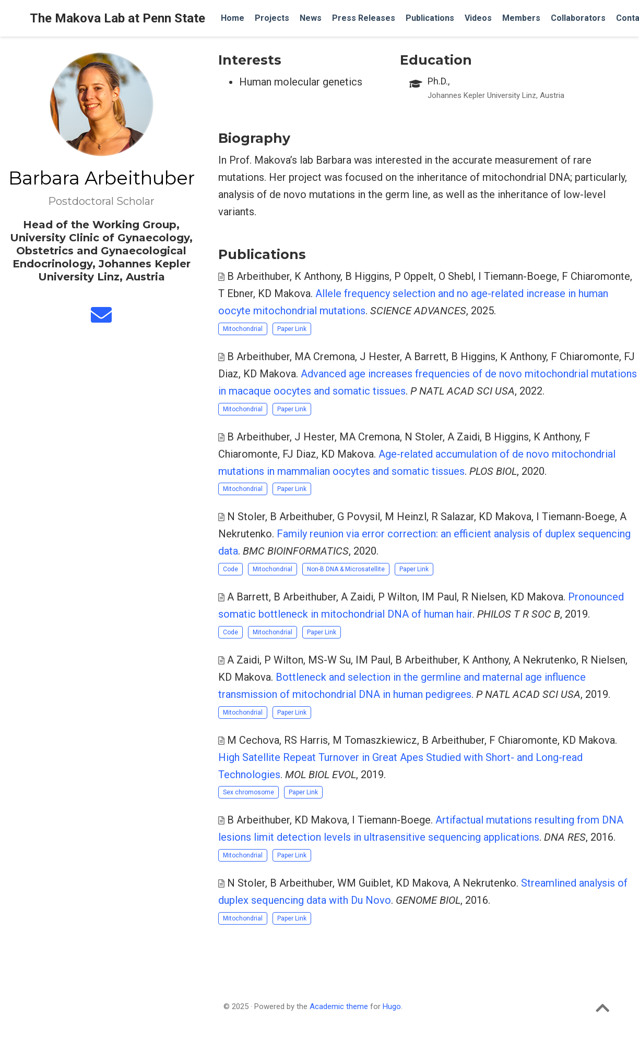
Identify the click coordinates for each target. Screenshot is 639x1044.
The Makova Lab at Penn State (117, 18)
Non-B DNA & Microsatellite (346, 569)
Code (230, 569)
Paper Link (291, 329)
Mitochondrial (243, 329)
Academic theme (339, 1006)
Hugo (392, 1006)
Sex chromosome (248, 792)
